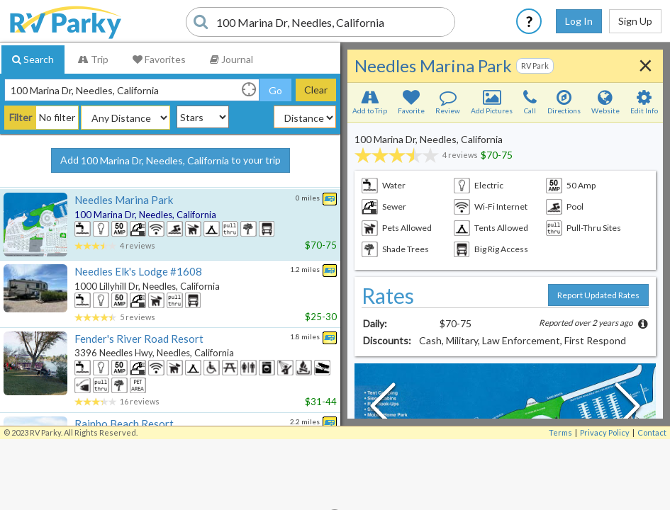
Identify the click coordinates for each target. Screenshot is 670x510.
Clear (316, 90)
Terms (560, 432)
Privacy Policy (605, 432)
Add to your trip (170, 161)
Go (275, 90)
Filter (20, 117)
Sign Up (635, 21)
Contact (651, 432)
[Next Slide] (627, 409)
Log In (579, 21)
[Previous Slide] (382, 409)
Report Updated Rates (598, 295)
